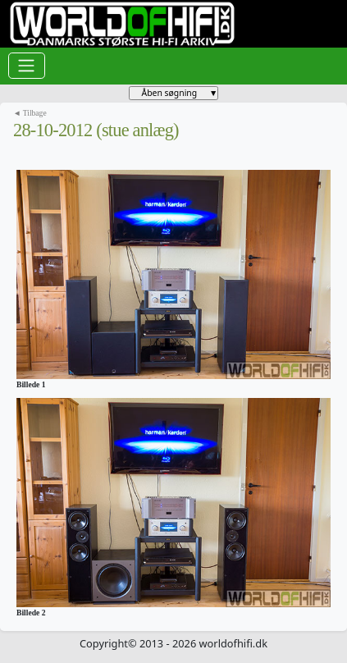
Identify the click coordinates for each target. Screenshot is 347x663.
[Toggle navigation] (26, 66)
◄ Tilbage (30, 112)
